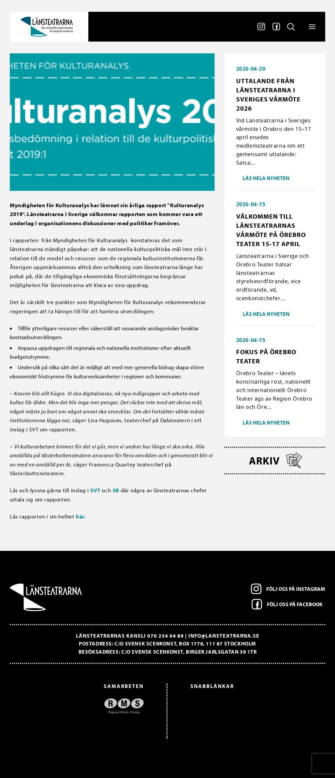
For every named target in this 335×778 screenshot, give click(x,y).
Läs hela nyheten (266, 178)
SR (116, 490)
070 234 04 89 (165, 635)
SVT (95, 490)
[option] (80, 706)
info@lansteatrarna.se (223, 635)
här (80, 516)
